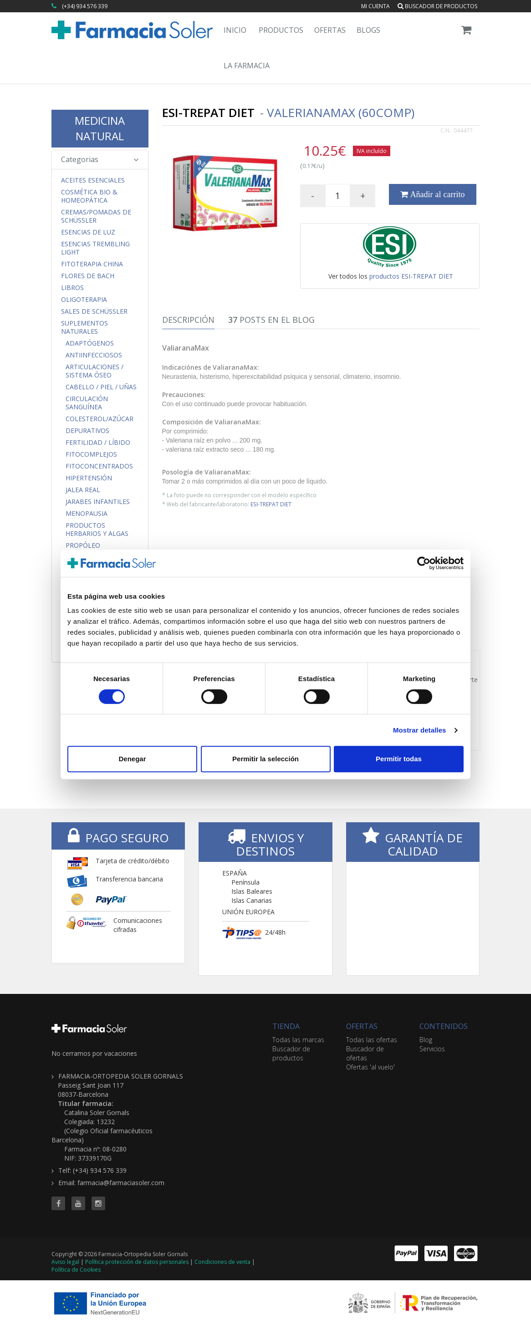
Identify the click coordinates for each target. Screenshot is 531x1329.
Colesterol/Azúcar (99, 419)
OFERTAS (362, 1026)
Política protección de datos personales (137, 1262)
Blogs (368, 30)
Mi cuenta (375, 6)
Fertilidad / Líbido (98, 442)
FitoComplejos (91, 454)
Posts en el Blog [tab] (271, 319)
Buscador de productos (437, 6)
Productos (281, 30)
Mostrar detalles (419, 730)
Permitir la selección (265, 759)
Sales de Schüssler (94, 311)
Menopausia (86, 513)
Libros (72, 288)
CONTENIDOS (443, 1026)
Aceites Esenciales (93, 180)
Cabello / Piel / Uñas (101, 387)
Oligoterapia (84, 299)
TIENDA (286, 1026)
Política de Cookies (76, 1269)
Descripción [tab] (188, 319)
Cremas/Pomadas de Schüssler (96, 216)
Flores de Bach (87, 276)
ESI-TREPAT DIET (270, 504)
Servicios (432, 1048)
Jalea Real (83, 490)
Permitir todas (399, 759)
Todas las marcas (298, 1039)
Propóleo (83, 545)
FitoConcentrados (99, 466)
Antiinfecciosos (94, 355)
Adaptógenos (90, 343)
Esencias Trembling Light (95, 248)
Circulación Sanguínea (87, 403)
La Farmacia (247, 66)
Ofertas (330, 30)
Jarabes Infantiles (98, 502)
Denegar (132, 759)
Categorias (100, 159)
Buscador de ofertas (365, 1053)
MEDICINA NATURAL (100, 128)
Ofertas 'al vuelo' (370, 1067)
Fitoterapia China (92, 264)
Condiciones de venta (222, 1262)
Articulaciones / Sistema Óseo (94, 371)
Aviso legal (65, 1262)
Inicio (235, 30)
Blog (425, 1039)
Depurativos (87, 431)
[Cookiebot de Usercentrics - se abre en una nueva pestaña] (424, 563)
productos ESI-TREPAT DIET (411, 276)
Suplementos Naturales (84, 327)
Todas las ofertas (371, 1039)
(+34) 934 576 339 (84, 6)
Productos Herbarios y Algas (97, 529)
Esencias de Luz (88, 232)
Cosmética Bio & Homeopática (89, 196)
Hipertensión (89, 478)
